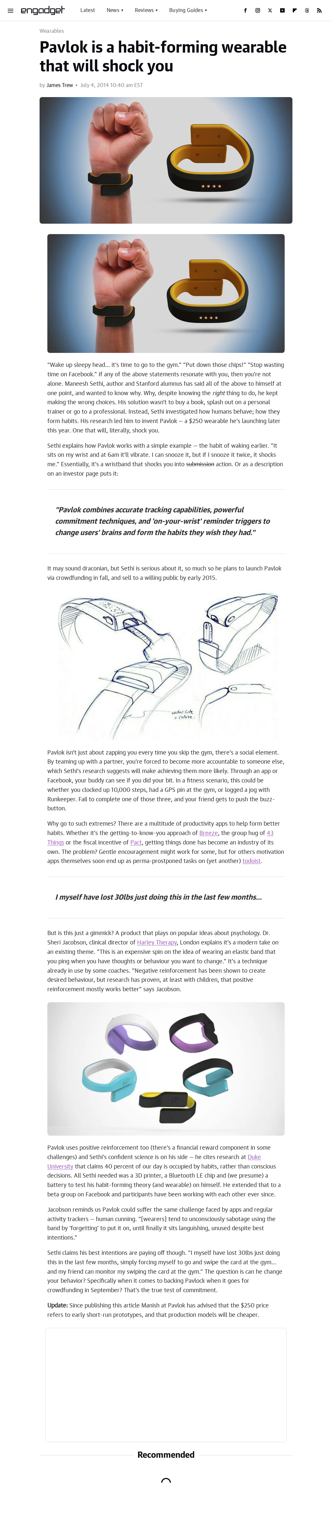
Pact (136, 843)
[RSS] (319, 10)
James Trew (59, 85)
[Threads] (307, 10)
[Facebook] (245, 10)
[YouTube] (282, 10)
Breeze (208, 833)
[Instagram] (258, 10)
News (113, 10)
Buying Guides (186, 10)
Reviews (144, 10)
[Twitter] (270, 10)
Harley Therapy (157, 943)
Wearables (52, 31)
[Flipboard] (295, 10)
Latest (87, 10)
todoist (252, 861)
